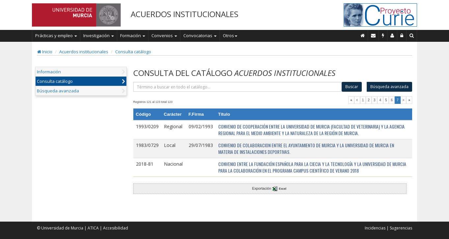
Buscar (351, 86)
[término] (237, 87)
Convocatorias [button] (200, 35)
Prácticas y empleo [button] (56, 35)
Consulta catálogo (133, 52)
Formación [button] (132, 35)
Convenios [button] (164, 35)
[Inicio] (362, 35)
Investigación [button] (98, 35)
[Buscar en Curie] (412, 35)
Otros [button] (230, 35)
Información (49, 72)
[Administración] (402, 35)
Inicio (44, 52)
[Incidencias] (383, 35)
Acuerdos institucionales (83, 52)
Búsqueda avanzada (58, 91)
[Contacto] (373, 35)
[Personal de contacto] (392, 35)
